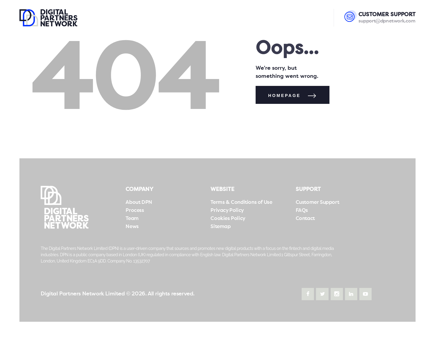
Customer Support (317, 202)
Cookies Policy (227, 218)
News (132, 226)
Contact (305, 218)
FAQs (302, 210)
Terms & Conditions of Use (241, 202)
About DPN (139, 202)
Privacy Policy (227, 210)
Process (135, 210)
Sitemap (220, 226)
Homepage (284, 95)
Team (132, 218)
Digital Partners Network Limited (83, 294)
